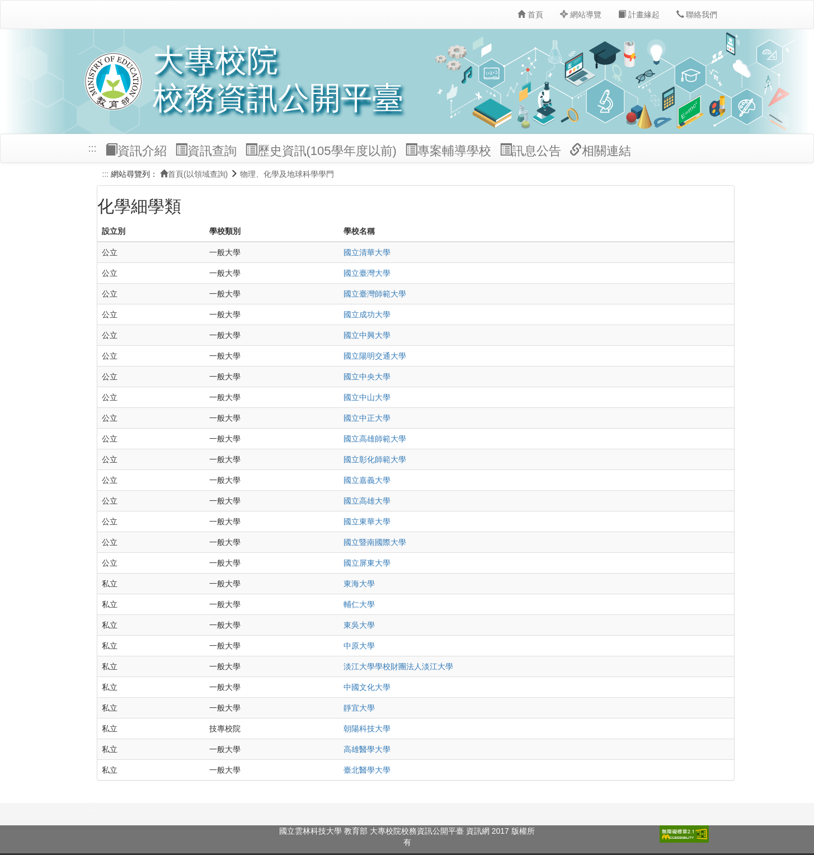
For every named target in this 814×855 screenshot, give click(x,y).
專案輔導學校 (448, 150)
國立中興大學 (367, 335)
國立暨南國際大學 (375, 542)
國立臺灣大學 (367, 273)
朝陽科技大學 (367, 728)
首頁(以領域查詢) (194, 174)
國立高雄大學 (367, 500)
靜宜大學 (359, 707)
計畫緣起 (639, 14)
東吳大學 (359, 625)
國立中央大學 (367, 376)
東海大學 (359, 583)
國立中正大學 (367, 418)
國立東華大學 (367, 521)
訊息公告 (530, 150)
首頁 (530, 14)
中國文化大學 (367, 687)
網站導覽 (580, 14)
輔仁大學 (359, 604)
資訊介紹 (136, 150)
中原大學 (359, 645)
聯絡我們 (697, 14)
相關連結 (600, 150)
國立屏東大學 (367, 562)
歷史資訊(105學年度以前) (321, 150)
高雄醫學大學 (367, 749)
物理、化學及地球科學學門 (287, 174)
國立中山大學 (367, 397)
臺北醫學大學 (367, 769)
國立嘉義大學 (367, 480)
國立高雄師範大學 (375, 438)
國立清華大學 (367, 252)
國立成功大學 (367, 314)
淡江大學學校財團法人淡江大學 (398, 666)
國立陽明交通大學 (375, 355)
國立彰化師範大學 (375, 459)
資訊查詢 (206, 150)
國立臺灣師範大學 (375, 293)
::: (92, 148)
